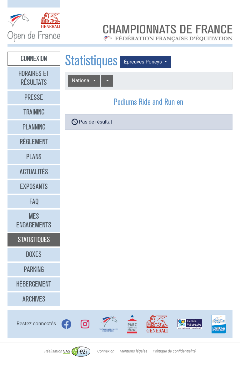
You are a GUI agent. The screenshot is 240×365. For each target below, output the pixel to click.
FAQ (33, 201)
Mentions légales (133, 351)
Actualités (34, 171)
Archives (33, 299)
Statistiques (34, 239)
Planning (33, 127)
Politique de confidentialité (174, 351)
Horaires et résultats (33, 78)
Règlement (34, 141)
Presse (33, 97)
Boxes (34, 254)
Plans (34, 156)
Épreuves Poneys (143, 62)
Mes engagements (33, 220)
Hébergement (33, 284)
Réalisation (67, 351)
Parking (34, 269)
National (82, 81)
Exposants (34, 186)
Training (33, 112)
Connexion (34, 58)
